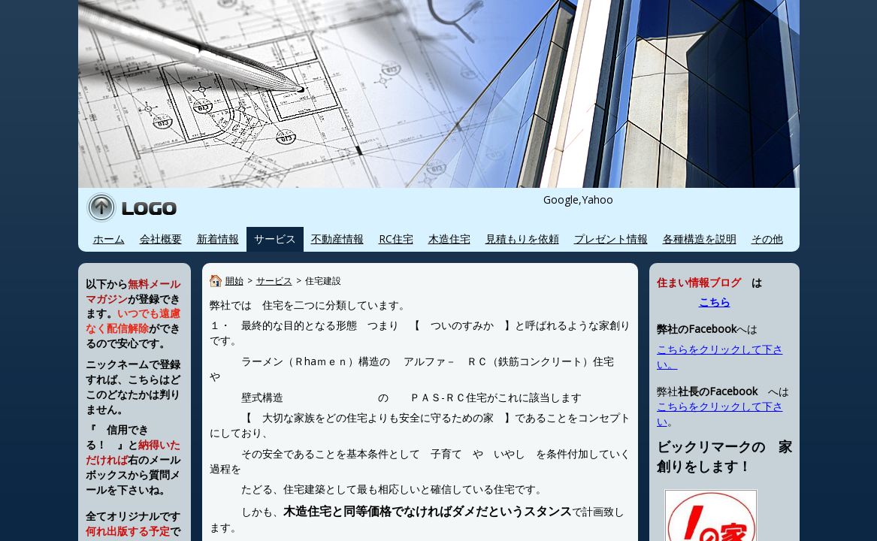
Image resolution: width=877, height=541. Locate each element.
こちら (714, 302)
